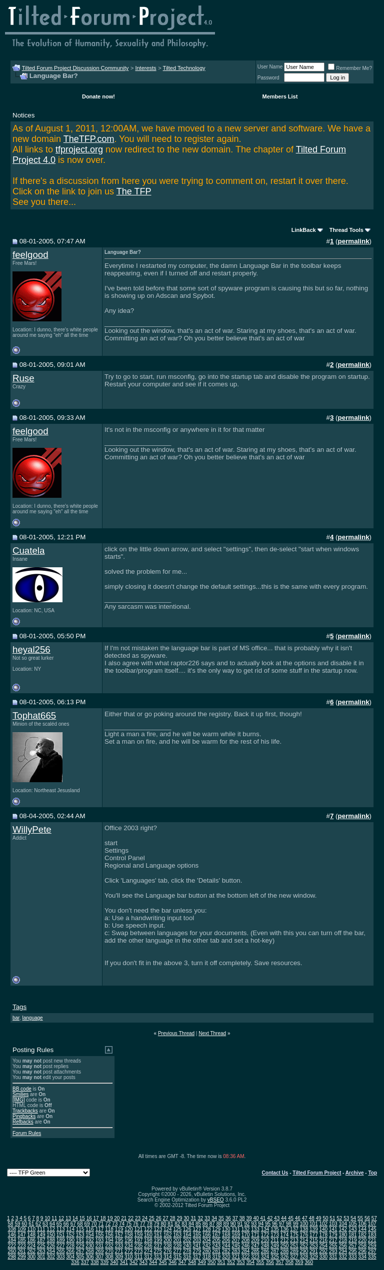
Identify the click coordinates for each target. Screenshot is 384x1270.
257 (352, 1246)
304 (70, 1257)
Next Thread (212, 1033)
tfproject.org (79, 149)
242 (206, 1246)
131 (236, 1229)
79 (157, 1224)
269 (100, 1251)
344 (153, 1262)
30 (186, 1218)
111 (41, 1229)
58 (10, 1224)
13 (68, 1218)
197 (138, 1240)
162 (168, 1235)
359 (299, 1262)
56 (367, 1218)
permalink (354, 241)
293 (333, 1251)
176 (304, 1235)
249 (274, 1246)
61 (31, 1224)
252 (304, 1246)
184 (12, 1240)
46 (297, 1218)
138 (304, 1229)
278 (187, 1251)
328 (304, 1257)
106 (362, 1224)
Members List (280, 96)
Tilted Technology (184, 68)
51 (332, 1218)
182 (362, 1235)
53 (346, 1218)
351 (221, 1262)
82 (177, 1224)
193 (100, 1240)
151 (60, 1235)
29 (179, 1218)
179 (333, 1235)
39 (249, 1218)
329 (314, 1257)
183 (372, 1235)
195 (119, 1240)
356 (270, 1262)
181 (352, 1235)
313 (158, 1257)
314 (168, 1257)
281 (216, 1251)
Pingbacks (24, 1116)
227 (60, 1246)
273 (138, 1251)
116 (90, 1229)
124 (168, 1229)
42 (269, 1218)
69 (87, 1224)
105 (352, 1224)
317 (196, 1257)
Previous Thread (176, 1033)
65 (59, 1224)
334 (362, 1257)
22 (131, 1218)
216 (323, 1240)
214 (304, 1240)
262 (31, 1251)
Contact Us (275, 1173)
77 (143, 1224)
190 (70, 1240)
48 (311, 1218)
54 (353, 1218)
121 (138, 1229)
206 (226, 1240)
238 (168, 1246)
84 (191, 1224)
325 (274, 1257)
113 (60, 1229)
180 (342, 1235)
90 (233, 1224)
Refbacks (23, 1122)
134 (265, 1229)
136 (284, 1229)
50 (325, 1218)
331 (333, 1257)
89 (226, 1224)
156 (109, 1235)
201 (177, 1240)
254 (323, 1246)
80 (163, 1224)
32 (200, 1218)
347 (182, 1262)
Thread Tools (347, 230)
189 (60, 1240)
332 (342, 1257)
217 (333, 1240)
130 (226, 1229)
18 (103, 1218)
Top (372, 1173)
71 (101, 1224)
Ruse (23, 378)
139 (314, 1229)
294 (342, 1251)
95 (267, 1224)
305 (80, 1257)
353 (240, 1262)
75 (129, 1224)
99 (295, 1224)
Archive (355, 1173)
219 (352, 1240)
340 (114, 1262)
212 (284, 1240)
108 (12, 1229)
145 (372, 1229)
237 (158, 1246)
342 (134, 1262)
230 (90, 1246)
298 (12, 1257)
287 (274, 1251)
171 (255, 1235)
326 (284, 1257)
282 (226, 1251)
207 (236, 1240)
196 (128, 1240)
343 (143, 1262)
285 (255, 1251)
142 (342, 1229)
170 (246, 1235)
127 (196, 1229)
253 (314, 1246)
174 (284, 1235)
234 (128, 1246)
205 (216, 1240)
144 (362, 1229)
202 (187, 1240)
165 (196, 1235)
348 (192, 1262)
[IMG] (18, 1100)
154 (90, 1235)
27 (165, 1218)
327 (294, 1257)
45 (291, 1218)
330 (323, 1257)
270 (109, 1251)
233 (119, 1246)
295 (352, 1251)
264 (50, 1251)
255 (333, 1246)
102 (323, 1224)
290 (304, 1251)
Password (269, 77)
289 (294, 1251)
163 (177, 1235)
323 (255, 1257)
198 (148, 1240)
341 (124, 1262)
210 (265, 1240)
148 (31, 1235)
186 (31, 1240)
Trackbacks (25, 1111)
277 (177, 1251)
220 (362, 1240)
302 (50, 1257)
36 (228, 1218)
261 (22, 1251)
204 (206, 1240)
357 (280, 1262)
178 (323, 1235)
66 (66, 1224)
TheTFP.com (89, 139)
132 (246, 1229)
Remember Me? (350, 68)
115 (80, 1229)
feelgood (30, 254)
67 (73, 1224)
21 (123, 1218)
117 (100, 1229)
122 (148, 1229)
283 (236, 1251)
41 (263, 1218)
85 (198, 1224)
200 (168, 1240)
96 (275, 1224)
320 (226, 1257)
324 (265, 1257)
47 (305, 1218)
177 (314, 1235)
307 (100, 1257)
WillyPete (32, 829)
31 (193, 1218)
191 (80, 1240)
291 (314, 1251)
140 (323, 1229)
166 (206, 1235)
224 (31, 1246)
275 (158, 1251)
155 (100, 1235)
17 (96, 1218)
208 (246, 1240)
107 (372, 1224)
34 (214, 1218)
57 (374, 1218)
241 (196, 1246)
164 (187, 1235)
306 (90, 1257)
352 (231, 1262)
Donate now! (98, 96)
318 (206, 1257)
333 (352, 1257)
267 (80, 1251)
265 (60, 1251)
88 (219, 1224)
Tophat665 (34, 715)
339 (104, 1262)
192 (90, 1240)
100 (304, 1224)
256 (342, 1246)
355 (260, 1262)
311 (138, 1257)
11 (54, 1218)
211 (274, 1240)
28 (173, 1218)
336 (75, 1262)
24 (145, 1218)
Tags (19, 1007)
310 (128, 1257)
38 (242, 1218)
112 (50, 1229)
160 (148, 1235)
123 (158, 1229)
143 (352, 1229)
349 (202, 1262)
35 (221, 1218)
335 (372, 1257)
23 (137, 1218)
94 (261, 1224)
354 (250, 1262)
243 (216, 1246)
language (32, 1018)
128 (206, 1229)
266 (70, 1251)
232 (109, 1246)
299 (22, 1257)
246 (246, 1246)
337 (85, 1262)
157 (119, 1235)
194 (109, 1240)
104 (342, 1224)
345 (162, 1262)
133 (255, 1229)
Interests (145, 68)
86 (205, 1224)
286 (265, 1251)
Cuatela (28, 550)
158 (128, 1235)
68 (80, 1224)
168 (226, 1235)
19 (109, 1218)
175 (294, 1235)
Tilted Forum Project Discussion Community (75, 68)
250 (284, 1246)
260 (12, 1251)
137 (294, 1229)
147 (22, 1235)
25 (151, 1218)
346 (172, 1262)
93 (253, 1224)
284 (246, 1251)
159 (138, 1235)
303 (60, 1257)
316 (187, 1257)
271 (119, 1251)
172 (265, 1235)
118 (109, 1229)
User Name (270, 66)
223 (22, 1246)
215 (314, 1240)
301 (41, 1257)
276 (168, 1251)
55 (360, 1218)
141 (333, 1229)
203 (196, 1240)
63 (45, 1224)
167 (216, 1235)
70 (93, 1224)
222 (12, 1246)
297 (372, 1251)
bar (16, 1018)
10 (47, 1218)
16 (89, 1218)
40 (255, 1218)
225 (41, 1246)
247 (255, 1246)
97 (281, 1224)
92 (247, 1224)
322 (246, 1257)
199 (158, 1240)
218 (342, 1240)
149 (41, 1235)
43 (277, 1218)
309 (119, 1257)
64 (52, 1224)
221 (372, 1240)
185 (22, 1240)
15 (82, 1218)
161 (158, 1235)
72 (107, 1224)
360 (308, 1262)
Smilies (20, 1094)
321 (236, 1257)
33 (207, 1218)
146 (12, 1235)
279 (196, 1251)
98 (289, 1224)
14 (75, 1218)
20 (117, 1218)
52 (339, 1218)
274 (148, 1251)
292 (323, 1251)
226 (50, 1246)
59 (17, 1224)
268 (90, 1251)
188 (50, 1240)
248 (265, 1246)
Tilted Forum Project (316, 1173)
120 (128, 1229)
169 (236, 1235)
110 (31, 1229)
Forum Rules (26, 1133)
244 (226, 1246)
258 (362, 1246)
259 (372, 1246)
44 (283, 1218)
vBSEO (216, 1200)
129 (216, 1229)
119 (119, 1229)
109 (22, 1229)
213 (294, 1240)
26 (159, 1218)
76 (135, 1224)
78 (149, 1224)
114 (70, 1229)
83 (184, 1224)
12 (61, 1218)
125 (177, 1229)
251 (294, 1246)
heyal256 (31, 649)
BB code (22, 1089)
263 (41, 1251)
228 (70, 1246)
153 (80, 1235)
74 (121, 1224)
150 (50, 1235)
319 (216, 1257)
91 (239, 1224)
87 (212, 1224)
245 (236, 1246)
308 (109, 1257)
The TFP (134, 191)
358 (289, 1262)
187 (41, 1240)
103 (333, 1224)
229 (80, 1246)
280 (206, 1251)
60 (24, 1224)
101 (314, 1224)
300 (31, 1257)
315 (177, 1257)
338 (94, 1262)
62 (38, 1224)
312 (148, 1257)
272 (128, 1251)
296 (362, 1251)
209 (255, 1240)
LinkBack (304, 230)
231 (100, 1246)
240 (187, 1246)
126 (187, 1229)
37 (235, 1218)
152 (70, 1235)
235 (138, 1246)
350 (212, 1262)
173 (274, 1235)
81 (170, 1224)
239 (177, 1246)
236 (148, 1246)
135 (274, 1229)
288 (284, 1251)
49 (319, 1218)
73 (115, 1224)
